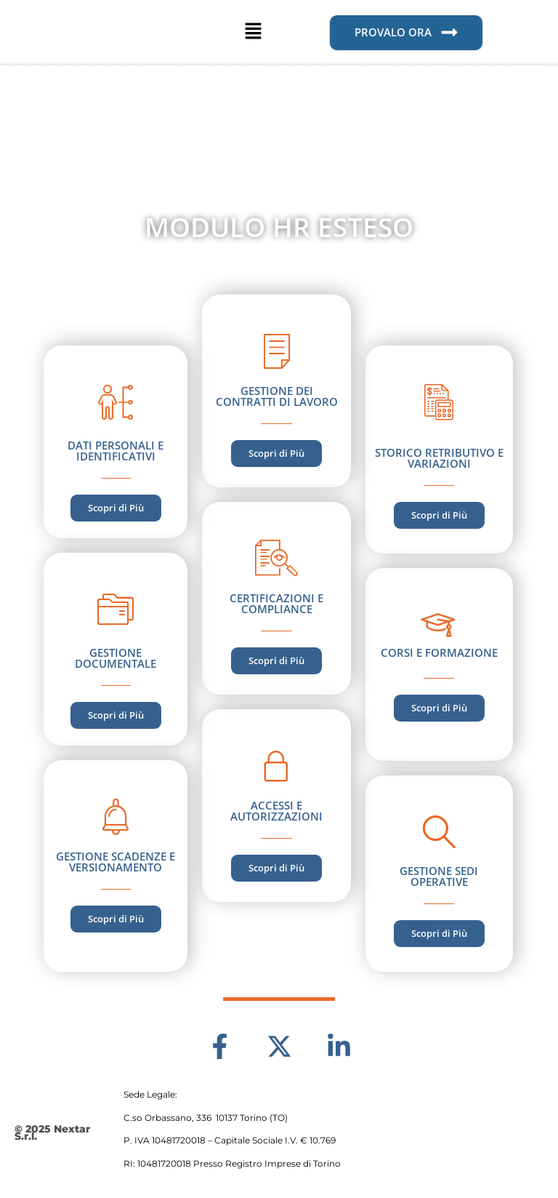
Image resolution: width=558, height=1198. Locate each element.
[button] (252, 33)
